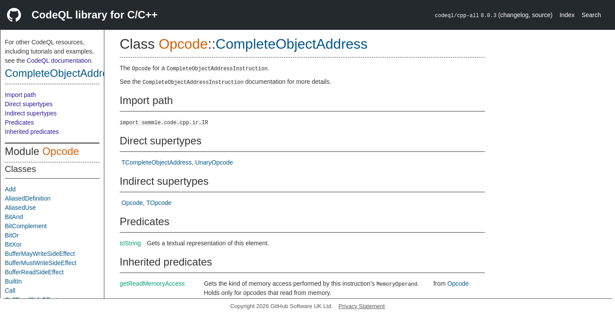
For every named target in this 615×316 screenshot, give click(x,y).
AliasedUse (20, 207)
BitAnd (14, 216)
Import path (20, 94)
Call (10, 290)
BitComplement (26, 226)
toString (130, 243)
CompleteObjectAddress (62, 73)
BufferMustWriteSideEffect (40, 262)
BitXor (13, 244)
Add (10, 189)
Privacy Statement (361, 306)
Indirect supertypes (31, 113)
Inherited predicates (32, 131)
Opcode (60, 151)
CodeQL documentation (59, 60)
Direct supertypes (29, 104)
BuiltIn (13, 281)
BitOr (12, 235)
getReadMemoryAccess (152, 283)
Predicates (19, 122)
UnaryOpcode (214, 162)
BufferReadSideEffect (34, 272)
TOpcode (158, 202)
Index (566, 14)
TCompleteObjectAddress (156, 162)
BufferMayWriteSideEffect (40, 253)
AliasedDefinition (27, 198)
